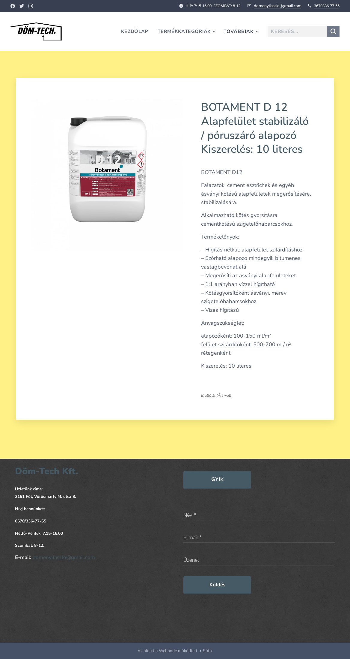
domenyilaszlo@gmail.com (277, 5)
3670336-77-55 (327, 5)
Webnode (168, 651)
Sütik (207, 651)
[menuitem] (134, 31)
